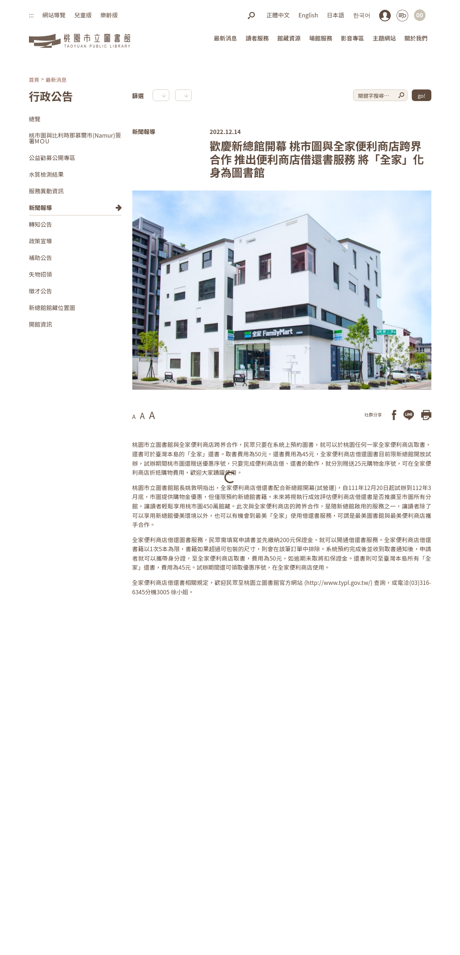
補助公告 (40, 257)
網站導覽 (54, 15)
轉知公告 (40, 224)
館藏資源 (289, 38)
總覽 (35, 119)
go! (421, 95)
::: (31, 15)
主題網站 (384, 38)
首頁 (34, 79)
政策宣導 (40, 241)
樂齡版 (109, 15)
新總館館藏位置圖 (52, 307)
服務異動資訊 (46, 191)
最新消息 (225, 38)
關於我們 (415, 38)
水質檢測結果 (46, 174)
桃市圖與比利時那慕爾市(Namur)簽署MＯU (75, 138)
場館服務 (320, 38)
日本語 (335, 15)
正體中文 (278, 15)
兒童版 (83, 15)
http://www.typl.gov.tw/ (338, 582)
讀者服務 (257, 38)
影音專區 (352, 38)
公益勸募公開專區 (52, 158)
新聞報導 (40, 207)
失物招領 (40, 274)
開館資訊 (40, 324)
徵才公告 (40, 291)
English (308, 15)
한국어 (361, 15)
